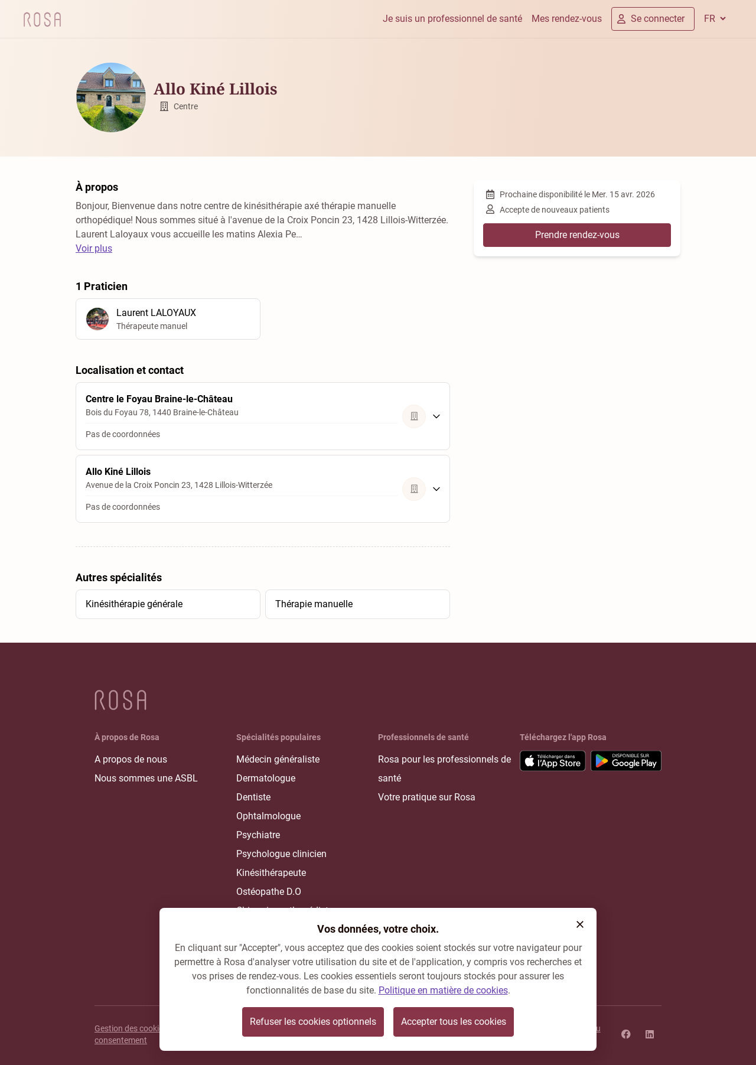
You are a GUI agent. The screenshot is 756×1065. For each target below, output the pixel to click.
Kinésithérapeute (271, 872)
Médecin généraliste (278, 759)
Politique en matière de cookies (443, 990)
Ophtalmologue (268, 816)
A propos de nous (130, 759)
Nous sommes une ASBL (146, 778)
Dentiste (253, 797)
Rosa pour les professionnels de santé (444, 769)
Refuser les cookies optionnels (313, 1021)
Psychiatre (258, 835)
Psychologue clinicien (281, 853)
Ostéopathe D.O (268, 891)
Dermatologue (265, 778)
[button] (580, 924)
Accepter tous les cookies (453, 1021)
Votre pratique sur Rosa (426, 797)
